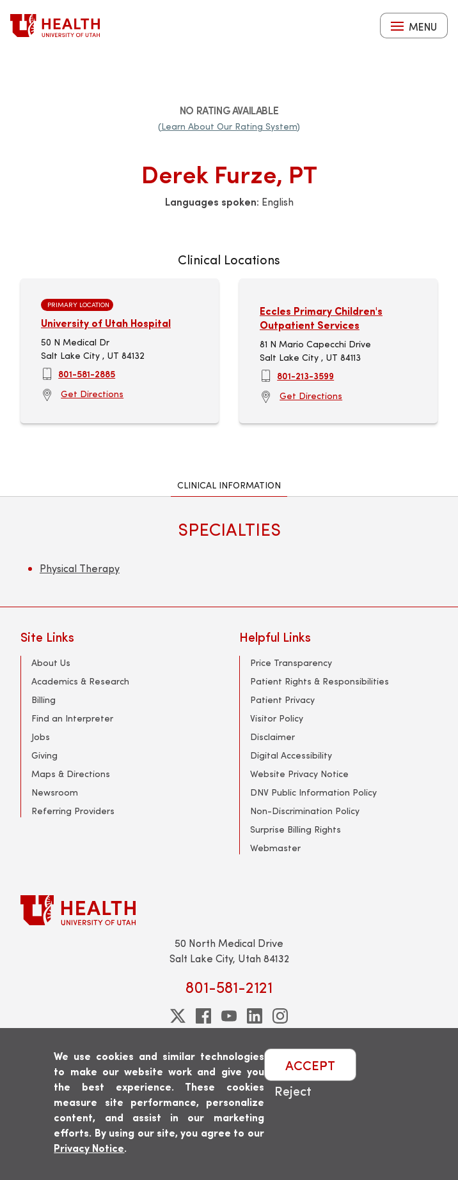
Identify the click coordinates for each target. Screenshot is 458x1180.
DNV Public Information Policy (313, 792)
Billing (43, 699)
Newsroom (54, 792)
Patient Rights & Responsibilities (319, 681)
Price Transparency (291, 662)
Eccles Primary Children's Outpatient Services (321, 317)
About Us (50, 662)
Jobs (40, 736)
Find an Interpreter (72, 718)
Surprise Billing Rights (295, 829)
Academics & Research (80, 681)
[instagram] (280, 1016)
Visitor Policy (276, 718)
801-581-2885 (86, 373)
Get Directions (92, 394)
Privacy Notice (89, 1147)
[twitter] (178, 1016)
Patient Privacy (282, 699)
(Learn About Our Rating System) (229, 126)
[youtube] (229, 1016)
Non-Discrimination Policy (304, 811)
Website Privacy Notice (299, 774)
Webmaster (275, 848)
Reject (293, 1090)
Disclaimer (272, 736)
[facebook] (203, 1016)
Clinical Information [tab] (229, 485)
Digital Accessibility (291, 755)
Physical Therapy (80, 568)
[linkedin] (254, 1016)
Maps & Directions (70, 774)
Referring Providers (72, 811)
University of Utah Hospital (106, 322)
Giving (44, 755)
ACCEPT (310, 1064)
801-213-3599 (305, 375)
